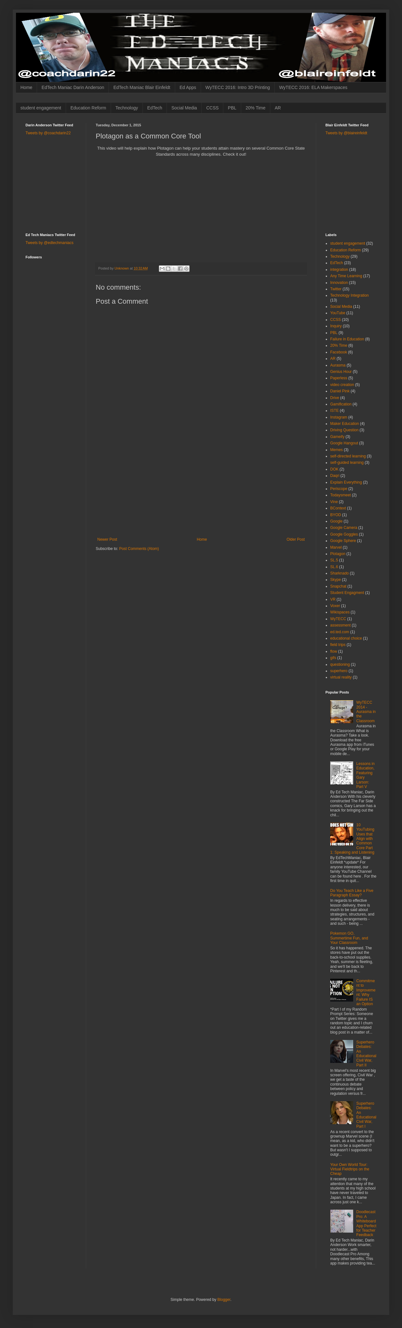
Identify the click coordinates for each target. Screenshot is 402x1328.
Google (336, 521)
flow (333, 651)
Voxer (335, 606)
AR (278, 107)
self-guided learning (347, 462)
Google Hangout (344, 443)
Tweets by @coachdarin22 (48, 133)
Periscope (338, 488)
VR (333, 599)
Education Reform (88, 107)
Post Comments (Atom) (139, 548)
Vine (334, 502)
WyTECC (338, 619)
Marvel (336, 547)
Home (26, 87)
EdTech (154, 107)
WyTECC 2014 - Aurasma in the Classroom (366, 711)
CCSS (212, 107)
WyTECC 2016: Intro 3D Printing (237, 87)
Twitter (335, 289)
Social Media (184, 107)
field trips (338, 644)
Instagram (338, 417)
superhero (338, 671)
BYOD (335, 515)
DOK (334, 469)
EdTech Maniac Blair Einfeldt (141, 87)
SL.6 (334, 567)
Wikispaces (340, 612)
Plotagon (337, 554)
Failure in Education (347, 339)
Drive (334, 398)
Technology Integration (349, 295)
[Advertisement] (201, 489)
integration (339, 269)
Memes (336, 450)
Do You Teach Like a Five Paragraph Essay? (351, 892)
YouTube (337, 313)
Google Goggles (344, 534)
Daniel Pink (340, 391)
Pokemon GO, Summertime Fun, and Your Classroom (349, 938)
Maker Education (344, 423)
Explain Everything (346, 482)
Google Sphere (343, 540)
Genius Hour (341, 371)
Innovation (339, 282)
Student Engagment (347, 592)
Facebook (338, 352)
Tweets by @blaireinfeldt (346, 133)
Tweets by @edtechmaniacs (49, 243)
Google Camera (343, 527)
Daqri (334, 475)
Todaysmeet (340, 495)
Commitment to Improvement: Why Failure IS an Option (366, 992)
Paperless (338, 378)
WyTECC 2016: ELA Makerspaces (313, 87)
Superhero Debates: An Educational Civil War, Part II (366, 1053)
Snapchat (338, 586)
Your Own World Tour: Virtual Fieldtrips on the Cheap (349, 1169)
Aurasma (338, 365)
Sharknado (339, 573)
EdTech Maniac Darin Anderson (72, 87)
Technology (126, 107)
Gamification (341, 404)
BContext (338, 508)
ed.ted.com (339, 632)
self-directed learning (348, 456)
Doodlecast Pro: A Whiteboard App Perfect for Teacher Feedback (366, 1223)
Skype (335, 579)
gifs (333, 658)
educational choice (346, 638)
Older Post (296, 539)
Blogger (223, 1299)
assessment (340, 625)
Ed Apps (188, 87)
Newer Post (107, 539)
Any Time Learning (346, 276)
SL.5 (334, 560)
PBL (232, 107)
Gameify (337, 436)
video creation (342, 384)
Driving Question (344, 430)
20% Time (255, 107)
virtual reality (341, 677)
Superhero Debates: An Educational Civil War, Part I (366, 1115)
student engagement (40, 107)
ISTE (334, 410)
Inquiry (336, 326)
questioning (340, 664)
